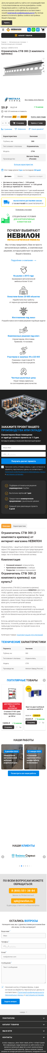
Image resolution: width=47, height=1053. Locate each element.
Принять (7, 23)
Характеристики (19, 526)
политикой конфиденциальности (20, 13)
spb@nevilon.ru (23, 901)
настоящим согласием (14, 474)
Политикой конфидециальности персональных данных (25, 472)
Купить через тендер (38, 117)
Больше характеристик (23, 164)
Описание (6, 526)
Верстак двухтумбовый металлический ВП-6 (35, 708)
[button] (44, 680)
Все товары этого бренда (34, 100)
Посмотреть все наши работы (23, 773)
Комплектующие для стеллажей (30, 635)
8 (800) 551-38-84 (23, 890)
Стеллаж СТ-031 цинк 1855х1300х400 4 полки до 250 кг (12, 713)
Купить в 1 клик (37, 123)
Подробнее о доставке (24, 210)
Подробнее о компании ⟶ (23, 260)
